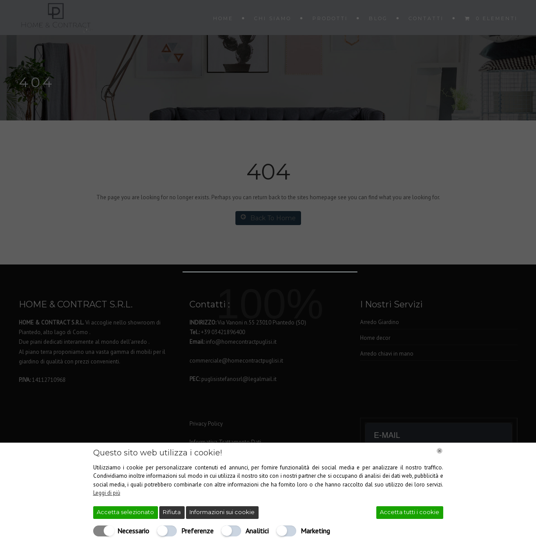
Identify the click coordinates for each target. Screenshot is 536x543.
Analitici (257, 530)
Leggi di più (106, 493)
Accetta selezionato (125, 511)
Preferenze (197, 530)
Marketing (315, 530)
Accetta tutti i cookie (409, 511)
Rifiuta (172, 511)
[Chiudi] (439, 451)
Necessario (133, 530)
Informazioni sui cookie (222, 511)
